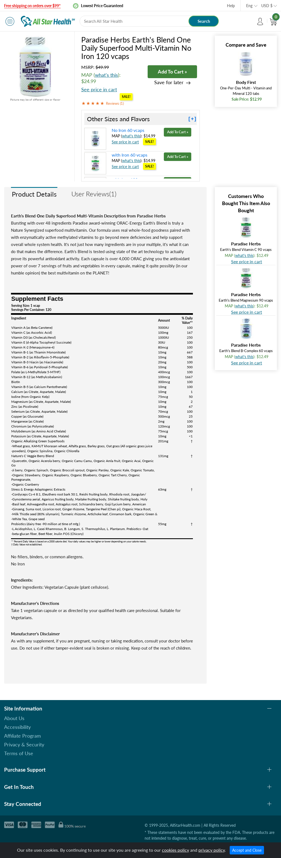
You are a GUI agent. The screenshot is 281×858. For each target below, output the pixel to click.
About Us (14, 718)
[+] (192, 119)
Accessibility (17, 727)
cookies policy (175, 850)
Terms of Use (18, 753)
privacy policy (211, 850)
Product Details (34, 194)
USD (266, 5)
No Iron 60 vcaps (128, 130)
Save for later (169, 82)
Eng (249, 5)
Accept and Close (247, 850)
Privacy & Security (24, 744)
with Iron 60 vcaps (129, 154)
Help (231, 5)
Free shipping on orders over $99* (32, 5)
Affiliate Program (22, 736)
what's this (106, 75)
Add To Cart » (172, 72)
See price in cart (99, 89)
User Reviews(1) (93, 194)
